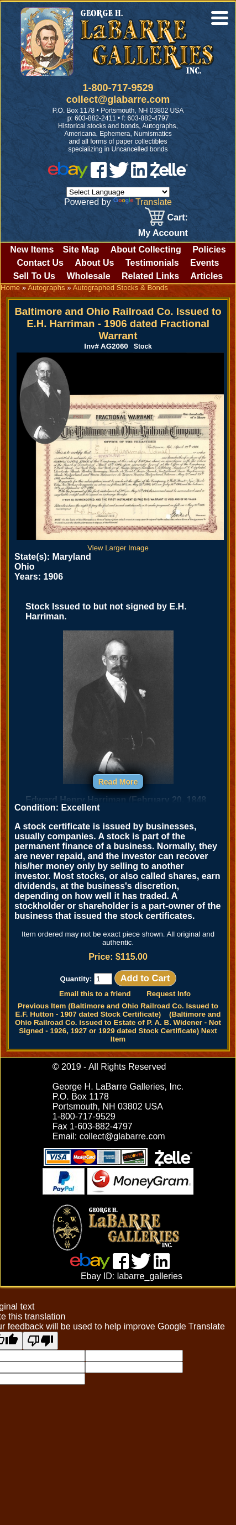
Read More (118, 781)
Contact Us (40, 262)
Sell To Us (34, 276)
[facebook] (99, 175)
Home (10, 287)
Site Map (80, 249)
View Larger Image (120, 543)
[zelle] (169, 175)
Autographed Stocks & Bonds (120, 287)
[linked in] (139, 175)
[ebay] (68, 175)
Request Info (168, 994)
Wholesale (88, 276)
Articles (207, 276)
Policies (208, 249)
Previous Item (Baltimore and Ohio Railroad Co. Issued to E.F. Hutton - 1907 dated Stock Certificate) (116, 1010)
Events (204, 262)
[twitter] (119, 175)
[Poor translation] (40, 1341)
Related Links (150, 276)
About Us (94, 262)
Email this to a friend (95, 994)
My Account (163, 233)
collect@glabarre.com (118, 99)
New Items (32, 249)
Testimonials (152, 262)
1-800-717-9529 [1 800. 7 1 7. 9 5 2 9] (117, 87)
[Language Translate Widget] (118, 192)
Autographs (46, 287)
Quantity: (86, 979)
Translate (142, 202)
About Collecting (146, 249)
